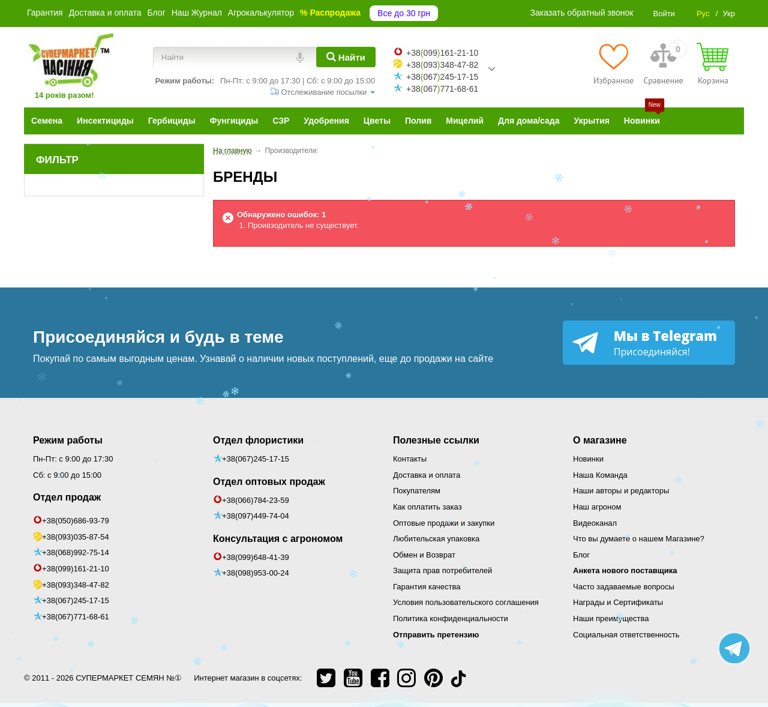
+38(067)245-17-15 (75, 600)
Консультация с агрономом (278, 539)
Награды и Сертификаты (618, 602)
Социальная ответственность (626, 634)
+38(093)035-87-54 (75, 536)
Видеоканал (595, 523)
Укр (728, 13)
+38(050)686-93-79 (75, 520)
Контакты (410, 458)
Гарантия (45, 12)
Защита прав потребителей (442, 570)
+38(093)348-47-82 (75, 584)
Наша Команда (600, 475)
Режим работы (68, 440)
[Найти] (346, 57)
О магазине (600, 440)
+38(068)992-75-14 (75, 552)
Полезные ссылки (436, 440)
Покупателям (416, 490)
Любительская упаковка (436, 538)
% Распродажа (330, 12)
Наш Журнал (197, 12)
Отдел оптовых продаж (269, 482)
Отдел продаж (67, 497)
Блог (156, 12)
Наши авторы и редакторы (621, 490)
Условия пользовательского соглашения (466, 602)
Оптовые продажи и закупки (443, 523)
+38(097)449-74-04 (255, 515)
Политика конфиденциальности (450, 618)
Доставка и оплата (105, 12)
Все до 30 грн (403, 13)
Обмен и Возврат (424, 554)
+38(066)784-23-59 (255, 500)
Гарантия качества (426, 586)
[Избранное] (613, 63)
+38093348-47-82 (442, 65)
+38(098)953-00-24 (255, 572)
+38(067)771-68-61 (75, 616)
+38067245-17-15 (442, 77)
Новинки (588, 458)
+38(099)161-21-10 (75, 568)
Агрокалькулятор (261, 12)
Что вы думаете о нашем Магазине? (638, 538)
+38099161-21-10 (442, 53)
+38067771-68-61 (442, 89)
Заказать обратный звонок (582, 12)
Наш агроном (597, 506)
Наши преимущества (611, 618)
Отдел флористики (258, 440)
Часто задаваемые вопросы (623, 586)
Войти (663, 13)
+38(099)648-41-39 (255, 557)
